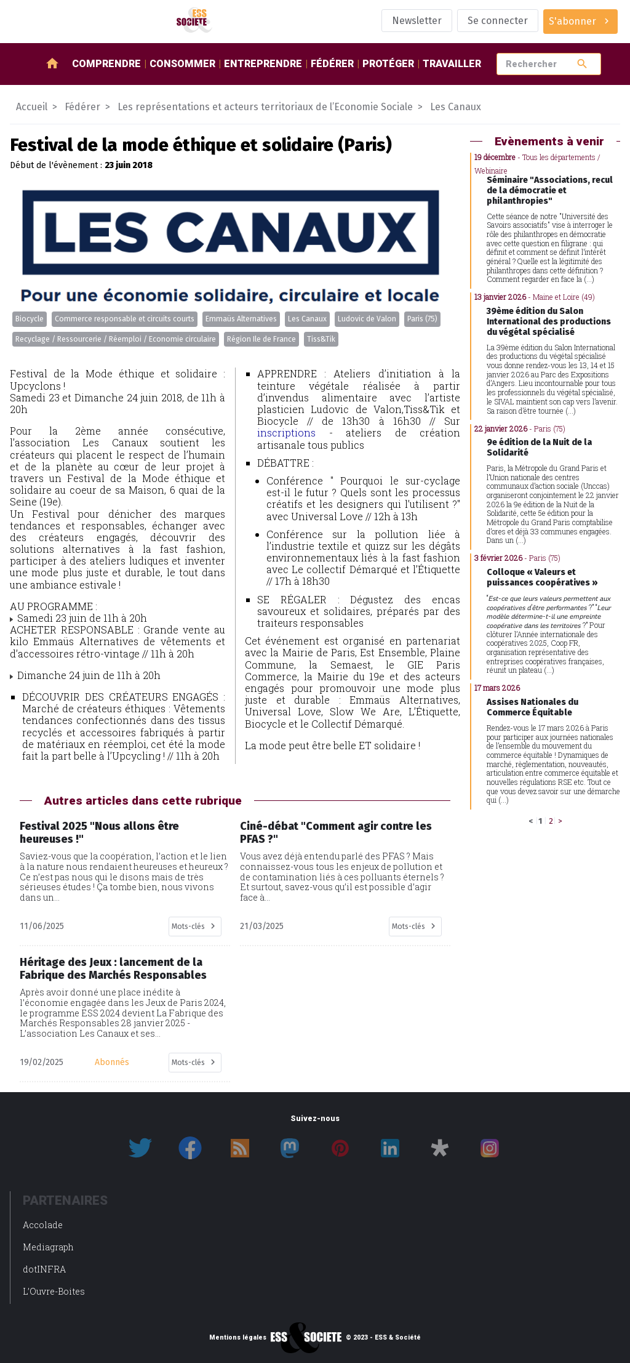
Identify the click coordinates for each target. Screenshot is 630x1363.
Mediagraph (48, 1247)
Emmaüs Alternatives (241, 319)
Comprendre (106, 64)
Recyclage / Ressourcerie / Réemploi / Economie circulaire (115, 339)
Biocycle (29, 319)
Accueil (31, 107)
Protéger (388, 64)
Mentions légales (237, 1337)
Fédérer (332, 64)
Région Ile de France (261, 339)
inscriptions (286, 432)
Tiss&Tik (321, 339)
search (582, 63)
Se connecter (498, 20)
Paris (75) (422, 319)
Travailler (452, 64)
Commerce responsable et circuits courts (124, 319)
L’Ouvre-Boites (54, 1291)
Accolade (43, 1225)
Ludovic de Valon (367, 319)
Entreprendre (263, 64)
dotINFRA (44, 1269)
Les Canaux (307, 319)
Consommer (182, 64)
